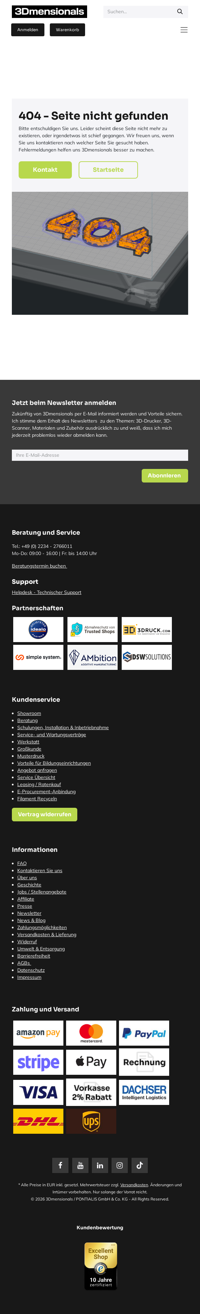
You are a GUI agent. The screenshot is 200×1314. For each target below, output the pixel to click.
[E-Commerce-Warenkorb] (67, 29)
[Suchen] (180, 12)
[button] (165, 476)
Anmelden (27, 29)
